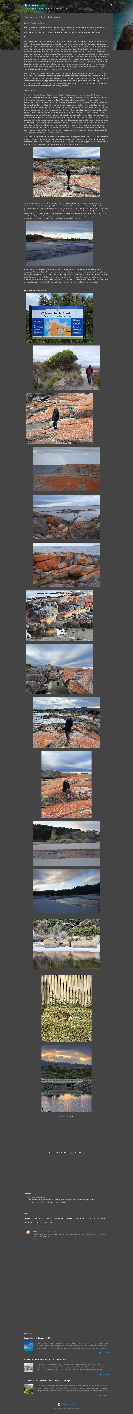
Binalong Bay (58, 1218)
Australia (28, 1218)
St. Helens (101, 1218)
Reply (35, 1239)
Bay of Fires (38, 1218)
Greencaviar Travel (36, 4)
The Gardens (48, 1222)
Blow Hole (69, 1218)
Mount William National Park (85, 1218)
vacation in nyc (44, 1236)
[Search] (111, 6)
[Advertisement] (66, 1309)
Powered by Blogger (66, 1404)
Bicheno (48, 1218)
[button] (107, 17)
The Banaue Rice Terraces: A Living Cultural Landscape (47, 1380)
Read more (104, 1353)
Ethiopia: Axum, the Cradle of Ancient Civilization (45, 1359)
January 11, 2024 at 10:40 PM (47, 1231)
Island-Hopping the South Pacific (37, 1338)
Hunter (35, 1231)
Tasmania (37, 1222)
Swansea (28, 1222)
